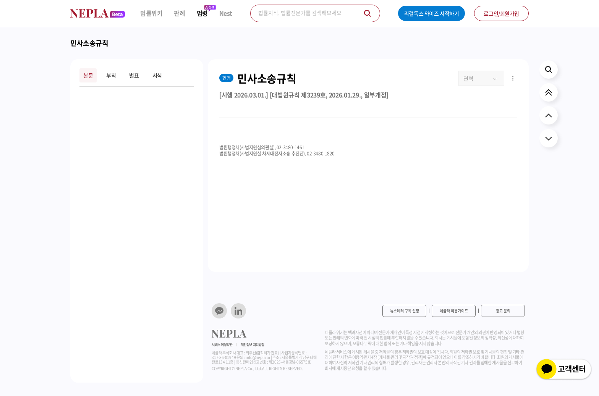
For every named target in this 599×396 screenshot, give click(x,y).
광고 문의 (503, 311)
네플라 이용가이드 (454, 311)
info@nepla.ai (258, 357)
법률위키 (151, 13)
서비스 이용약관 (222, 344)
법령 (202, 13)
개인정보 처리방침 (252, 344)
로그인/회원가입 (501, 13)
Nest (225, 13)
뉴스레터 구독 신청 (404, 311)
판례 (179, 13)
